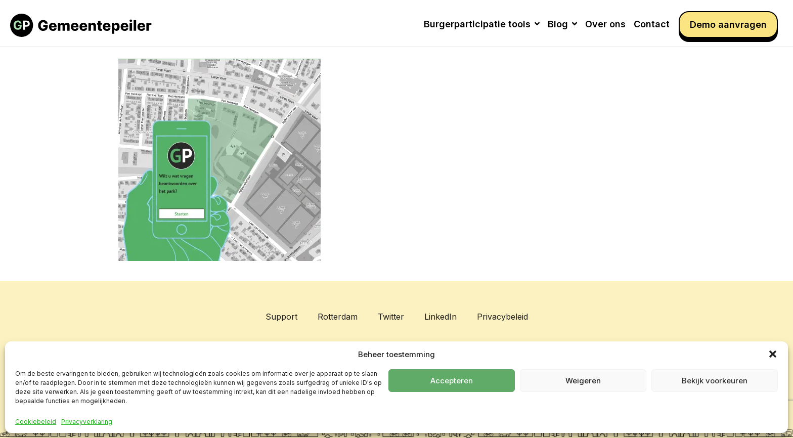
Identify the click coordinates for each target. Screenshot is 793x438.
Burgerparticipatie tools (482, 24)
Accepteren (451, 380)
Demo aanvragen (728, 24)
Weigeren (583, 380)
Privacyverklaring (86, 421)
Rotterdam (338, 317)
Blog (562, 24)
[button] (773, 354)
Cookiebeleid (35, 421)
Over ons (605, 24)
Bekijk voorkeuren (714, 380)
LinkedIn (440, 317)
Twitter (391, 317)
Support (281, 317)
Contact (652, 24)
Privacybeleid (502, 317)
